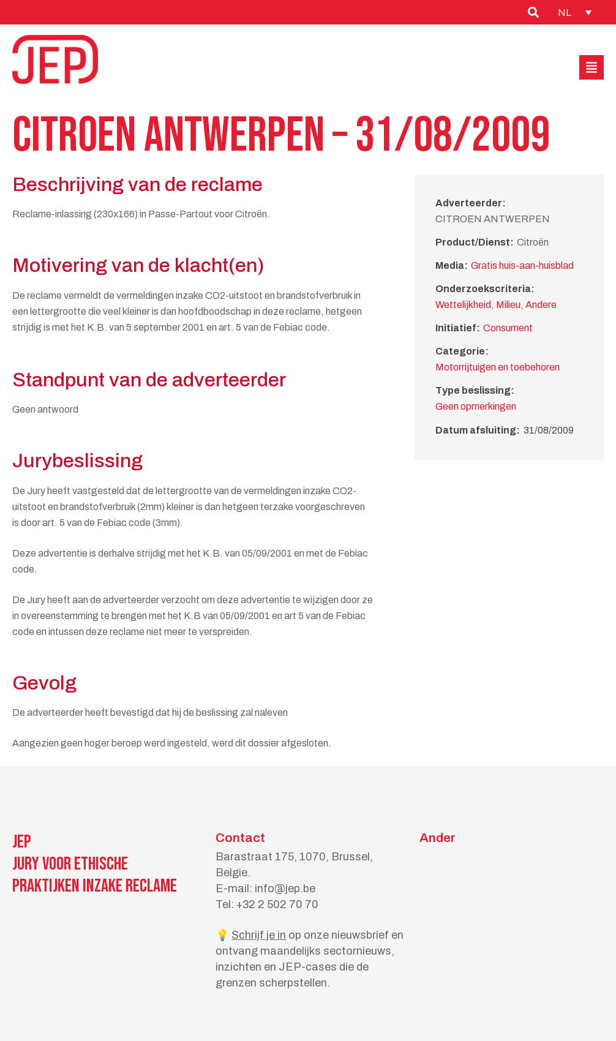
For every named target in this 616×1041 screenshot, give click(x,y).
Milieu (508, 304)
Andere (541, 304)
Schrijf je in (258, 935)
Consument (508, 328)
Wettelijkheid (463, 304)
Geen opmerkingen (475, 406)
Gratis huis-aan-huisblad (522, 265)
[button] (591, 67)
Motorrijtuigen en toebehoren (497, 367)
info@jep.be (285, 888)
